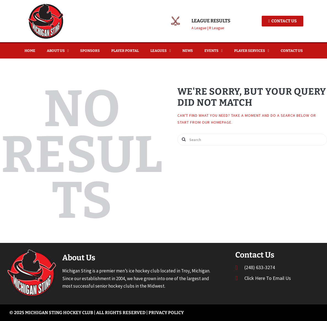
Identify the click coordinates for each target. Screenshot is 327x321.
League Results (210, 21)
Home (30, 51)
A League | (200, 27)
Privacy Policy (166, 312)
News (187, 51)
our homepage (216, 122)
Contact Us (292, 51)
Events (213, 50)
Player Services (251, 50)
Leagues (160, 50)
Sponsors (90, 51)
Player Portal (125, 51)
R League (216, 27)
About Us (58, 50)
